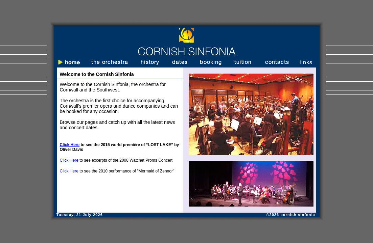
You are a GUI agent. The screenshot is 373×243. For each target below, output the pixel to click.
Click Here (69, 160)
